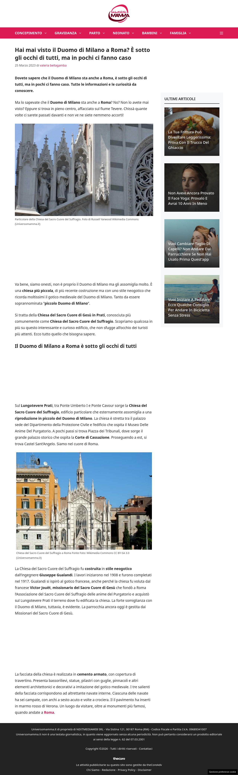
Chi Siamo (92, 770)
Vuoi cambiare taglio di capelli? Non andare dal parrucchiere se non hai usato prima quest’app (189, 251)
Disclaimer (145, 770)
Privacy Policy (127, 770)
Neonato (125, 33)
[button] (221, 33)
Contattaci (145, 748)
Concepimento (33, 33)
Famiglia (182, 33)
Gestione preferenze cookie (222, 771)
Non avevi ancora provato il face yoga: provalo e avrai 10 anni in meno (191, 198)
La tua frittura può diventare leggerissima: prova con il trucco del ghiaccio (189, 139)
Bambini (154, 33)
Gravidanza (70, 33)
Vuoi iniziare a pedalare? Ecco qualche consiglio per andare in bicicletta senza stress (190, 307)
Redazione (108, 770)
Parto (99, 33)
